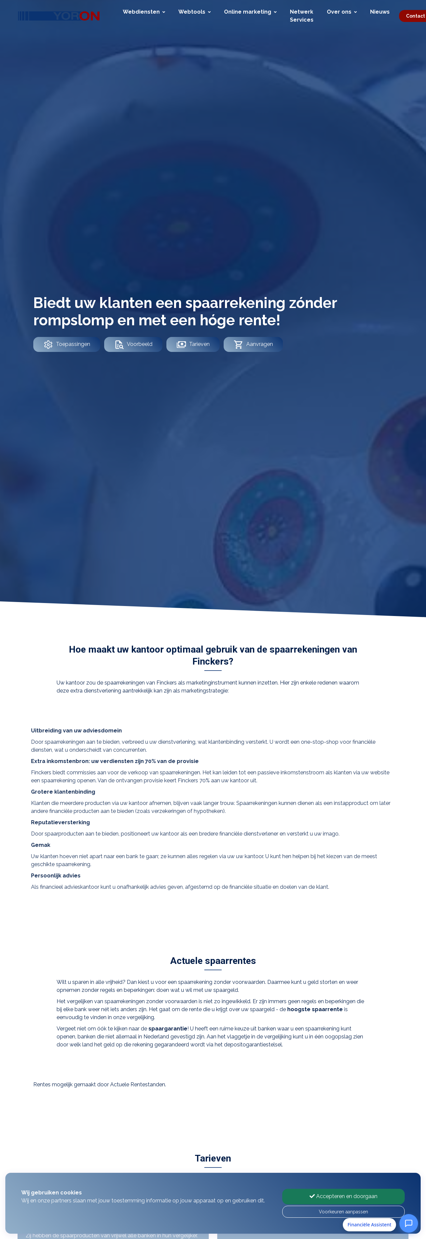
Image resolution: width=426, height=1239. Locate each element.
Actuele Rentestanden (137, 1084)
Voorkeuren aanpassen (343, 1211)
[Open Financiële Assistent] (408, 1223)
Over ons (342, 12)
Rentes (42, 1084)
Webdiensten (144, 12)
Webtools (194, 12)
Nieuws (380, 12)
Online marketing (250, 12)
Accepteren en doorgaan (343, 1196)
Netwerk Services (302, 16)
